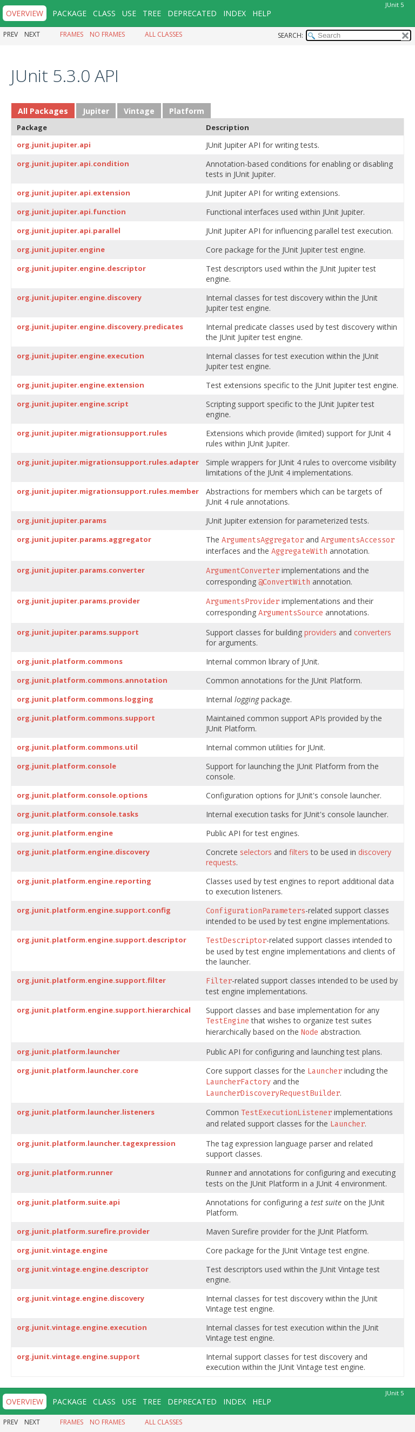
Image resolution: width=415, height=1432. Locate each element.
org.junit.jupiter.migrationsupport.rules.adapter (108, 462)
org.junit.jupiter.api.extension (73, 193)
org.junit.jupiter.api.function (71, 211)
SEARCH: (290, 35)
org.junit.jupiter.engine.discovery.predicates (100, 326)
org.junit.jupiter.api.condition (73, 163)
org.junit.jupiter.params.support (78, 632)
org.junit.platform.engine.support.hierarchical (104, 1010)
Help (261, 13)
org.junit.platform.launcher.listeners (86, 1112)
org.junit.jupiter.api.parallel (69, 230)
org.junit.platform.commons (70, 661)
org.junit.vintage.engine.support (78, 1356)
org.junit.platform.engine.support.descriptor (101, 940)
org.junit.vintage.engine (62, 1250)
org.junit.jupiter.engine (61, 249)
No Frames (107, 34)
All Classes (163, 34)
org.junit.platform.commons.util (77, 747)
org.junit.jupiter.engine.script (73, 404)
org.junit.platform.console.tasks (77, 814)
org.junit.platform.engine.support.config (94, 910)
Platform (186, 111)
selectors (256, 852)
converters (372, 632)
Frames (71, 34)
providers (320, 632)
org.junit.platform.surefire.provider (83, 1231)
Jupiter (96, 111)
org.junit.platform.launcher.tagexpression (96, 1143)
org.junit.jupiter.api (54, 145)
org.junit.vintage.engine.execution (82, 1327)
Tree (152, 13)
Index (234, 13)
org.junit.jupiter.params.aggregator (84, 539)
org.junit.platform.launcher (68, 1051)
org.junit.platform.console (66, 766)
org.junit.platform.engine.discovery (83, 852)
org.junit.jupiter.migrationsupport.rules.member (108, 491)
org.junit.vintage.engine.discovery (80, 1298)
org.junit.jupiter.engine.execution (80, 356)
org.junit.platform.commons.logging (85, 699)
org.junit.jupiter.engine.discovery (79, 297)
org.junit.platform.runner (65, 1172)
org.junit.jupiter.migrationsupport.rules (92, 433)
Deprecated (192, 13)
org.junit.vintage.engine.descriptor (83, 1269)
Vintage (139, 111)
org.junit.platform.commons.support (86, 718)
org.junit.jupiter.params (61, 520)
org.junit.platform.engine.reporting (84, 881)
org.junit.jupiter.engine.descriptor (81, 268)
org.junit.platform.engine (65, 833)
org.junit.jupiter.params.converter (81, 570)
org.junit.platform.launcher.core (77, 1070)
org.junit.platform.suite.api (68, 1202)
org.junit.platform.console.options (82, 795)
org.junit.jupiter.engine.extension (80, 385)
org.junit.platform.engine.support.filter (91, 980)
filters (299, 852)
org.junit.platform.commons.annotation (92, 680)
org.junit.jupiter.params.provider (78, 601)
